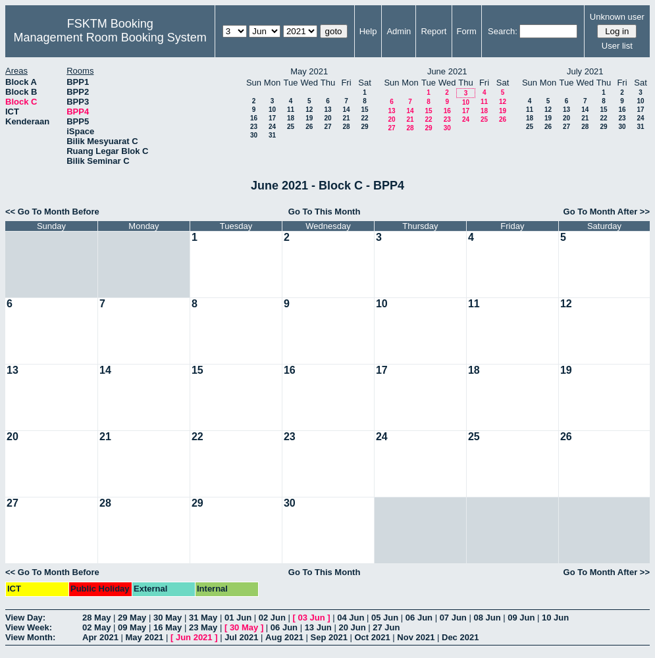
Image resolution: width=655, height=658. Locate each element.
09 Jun (521, 617)
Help (368, 31)
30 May (167, 617)
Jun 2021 (194, 637)
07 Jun (453, 617)
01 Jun (237, 617)
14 (346, 109)
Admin (398, 31)
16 (253, 118)
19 (309, 118)
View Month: (30, 637)
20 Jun (351, 627)
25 (290, 126)
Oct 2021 (372, 637)
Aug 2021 (284, 637)
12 (309, 109)
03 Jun (311, 617)
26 (309, 126)
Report (433, 31)
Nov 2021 (415, 637)
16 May (167, 627)
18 (290, 118)
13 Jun (318, 627)
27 (327, 126)
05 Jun (384, 617)
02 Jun (272, 617)
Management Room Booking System (110, 37)
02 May (96, 627)
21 (346, 118)
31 (272, 135)
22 (364, 118)
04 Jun (350, 617)
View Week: (28, 627)
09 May (132, 627)
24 (272, 126)
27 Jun (386, 627)
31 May (203, 617)
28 (346, 126)
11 (290, 109)
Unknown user (617, 17)
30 (253, 135)
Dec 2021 (460, 637)
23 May (203, 627)
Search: (502, 31)
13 (327, 109)
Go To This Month (324, 211)
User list (617, 46)
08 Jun (486, 617)
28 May (96, 617)
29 (364, 126)
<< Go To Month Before (52, 211)
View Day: (25, 617)
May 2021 (145, 637)
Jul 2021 (241, 637)
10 (272, 109)
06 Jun (419, 617)
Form (467, 31)
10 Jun (555, 617)
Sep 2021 (329, 637)
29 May (132, 617)
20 (327, 118)
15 (364, 109)
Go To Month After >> (606, 211)
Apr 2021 (100, 637)
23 (253, 126)
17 (272, 118)
